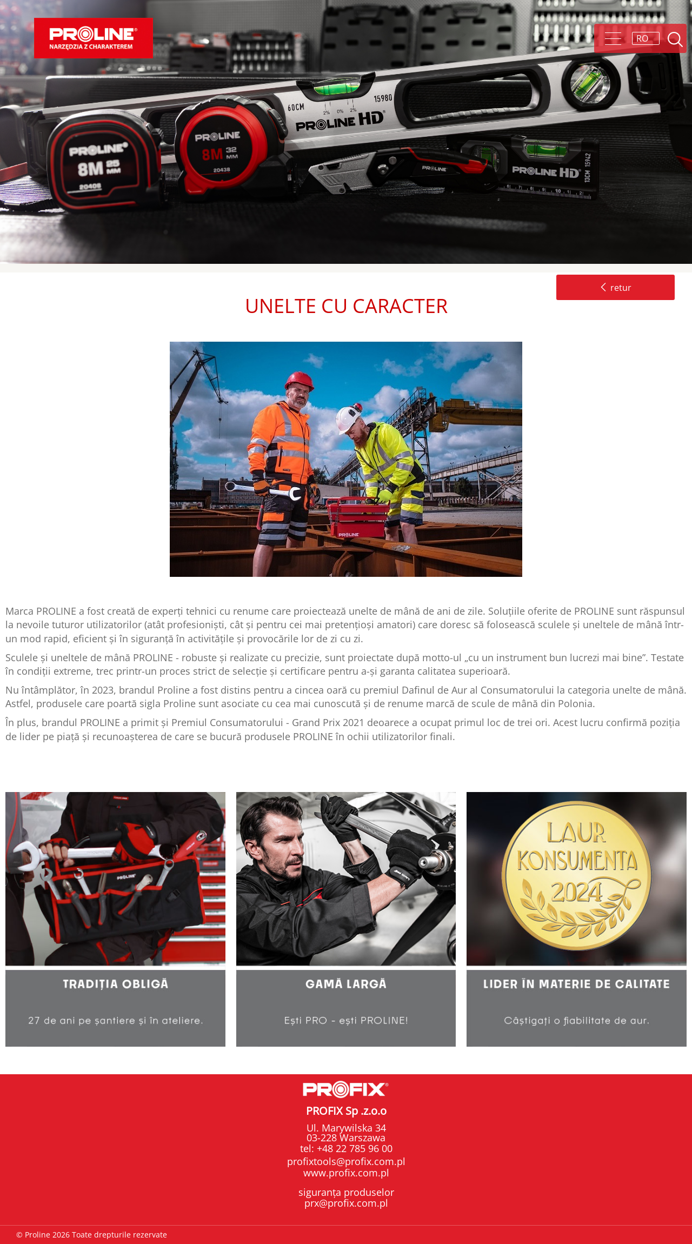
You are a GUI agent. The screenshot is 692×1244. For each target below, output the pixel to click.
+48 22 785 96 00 (353, 1148)
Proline (93, 38)
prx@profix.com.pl (346, 1202)
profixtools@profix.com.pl (346, 1161)
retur (615, 288)
